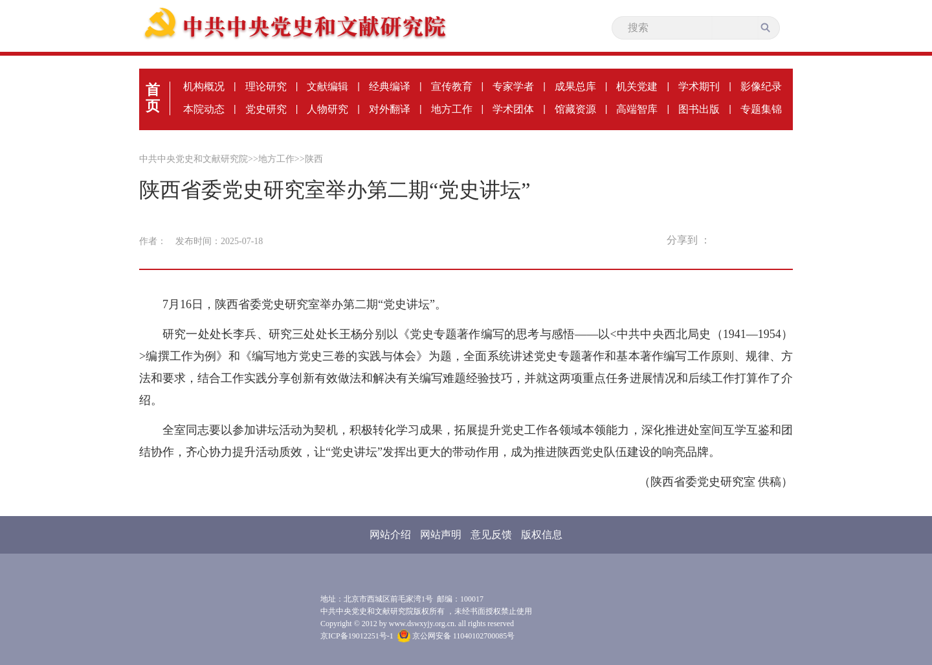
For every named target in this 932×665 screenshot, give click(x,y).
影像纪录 (761, 86)
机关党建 (637, 86)
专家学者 (513, 86)
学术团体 (513, 109)
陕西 (314, 159)
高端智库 (637, 109)
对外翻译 (389, 109)
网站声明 (440, 534)
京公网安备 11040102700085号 (456, 635)
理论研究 (266, 86)
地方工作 (451, 109)
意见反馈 (491, 534)
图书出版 (699, 109)
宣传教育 (451, 86)
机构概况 (204, 86)
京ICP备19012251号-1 (357, 635)
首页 (153, 98)
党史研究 (266, 109)
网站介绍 (390, 534)
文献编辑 (327, 86)
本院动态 (204, 109)
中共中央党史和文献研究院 (193, 159)
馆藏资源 (575, 109)
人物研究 (327, 109)
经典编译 (389, 86)
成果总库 (575, 86)
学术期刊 (699, 86)
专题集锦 (761, 109)
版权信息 (541, 534)
